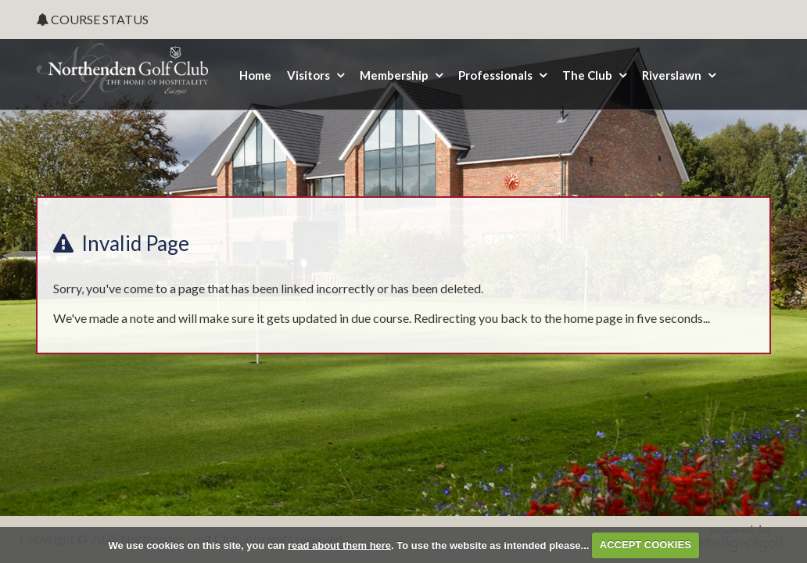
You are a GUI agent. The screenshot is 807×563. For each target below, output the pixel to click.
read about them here (339, 544)
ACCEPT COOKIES (645, 544)
